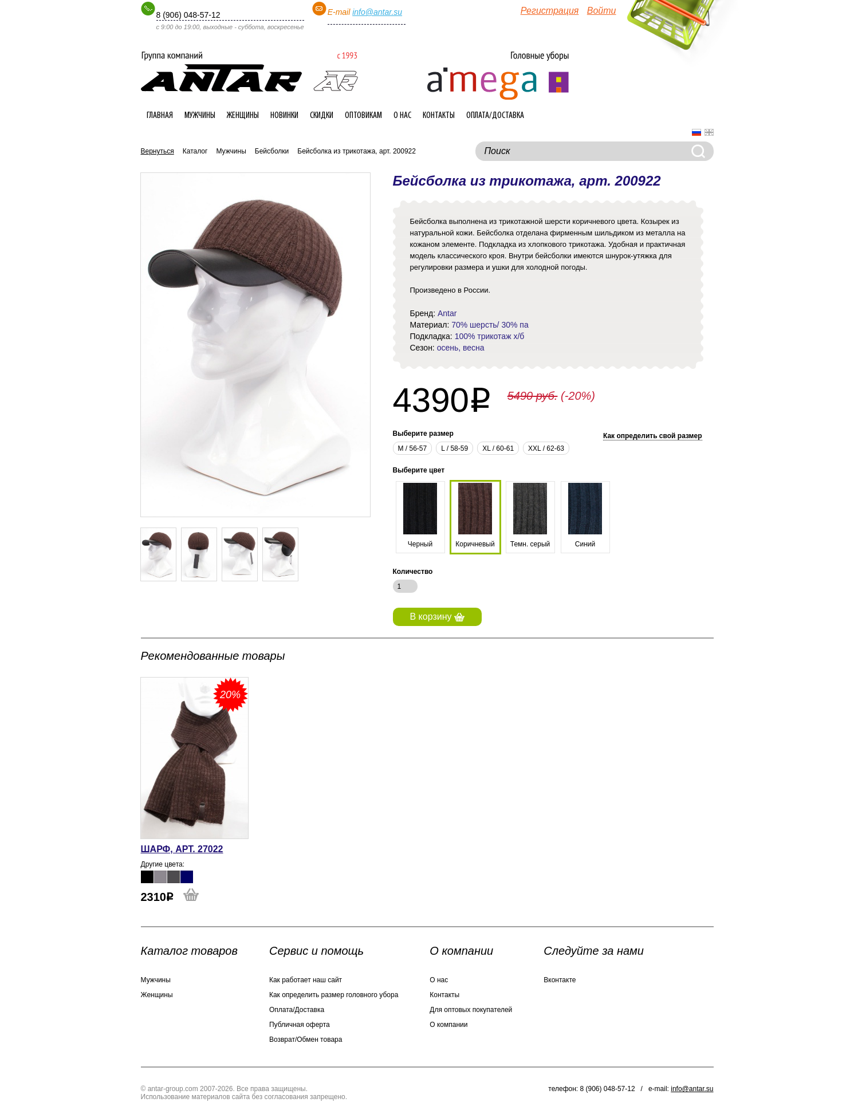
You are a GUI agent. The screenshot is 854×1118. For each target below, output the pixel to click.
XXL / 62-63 (546, 448)
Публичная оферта (299, 1025)
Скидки (321, 115)
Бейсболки (272, 151)
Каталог (195, 151)
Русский (696, 132)
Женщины (243, 115)
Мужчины (199, 115)
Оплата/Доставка (495, 115)
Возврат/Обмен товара (305, 1040)
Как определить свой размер (652, 436)
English (709, 132)
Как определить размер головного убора (333, 995)
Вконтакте (560, 980)
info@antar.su (377, 12)
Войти (601, 10)
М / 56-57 (412, 448)
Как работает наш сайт (305, 980)
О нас (402, 115)
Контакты (439, 115)
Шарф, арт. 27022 (182, 849)
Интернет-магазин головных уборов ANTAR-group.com (249, 72)
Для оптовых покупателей (471, 1010)
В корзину (437, 616)
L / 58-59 (454, 448)
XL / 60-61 (498, 448)
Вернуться (157, 151)
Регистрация (550, 10)
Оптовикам (363, 115)
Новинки (284, 115)
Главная (160, 115)
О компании (448, 1025)
